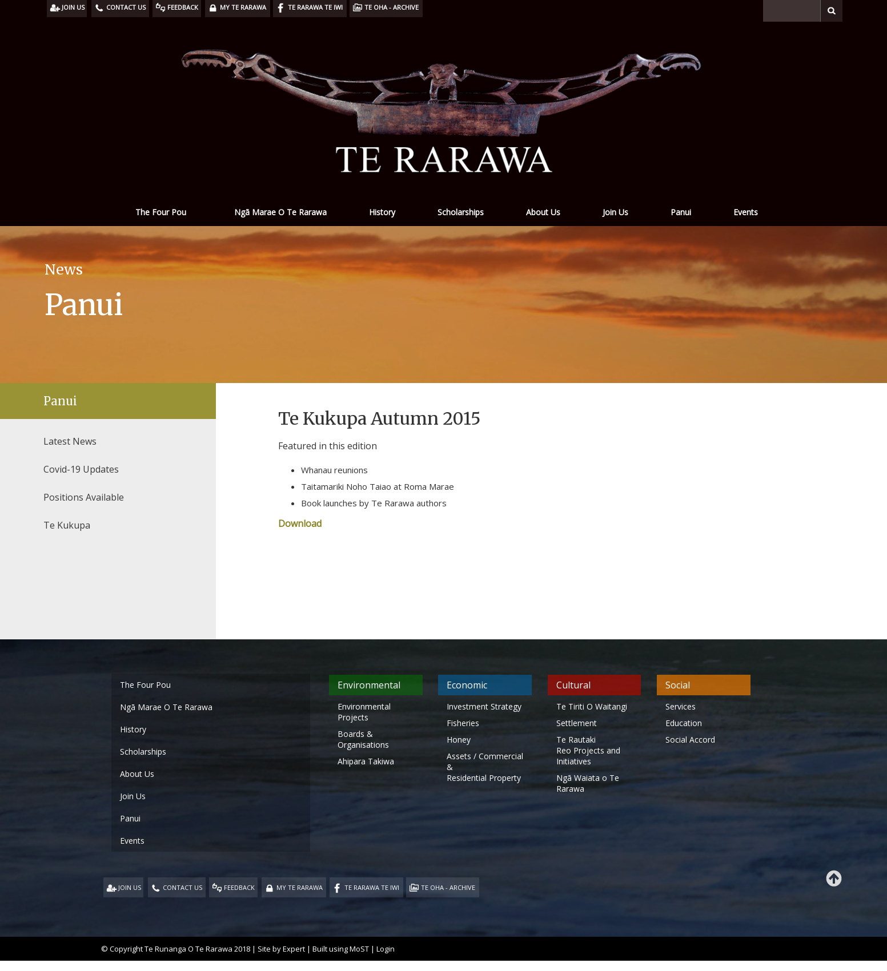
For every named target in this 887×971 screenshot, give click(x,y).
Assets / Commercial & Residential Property (485, 767)
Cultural (573, 685)
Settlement (576, 723)
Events (745, 212)
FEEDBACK (239, 887)
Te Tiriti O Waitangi (591, 706)
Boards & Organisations (363, 739)
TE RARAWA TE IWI (371, 887)
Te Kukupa (66, 525)
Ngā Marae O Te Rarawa (280, 212)
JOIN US (129, 887)
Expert (294, 949)
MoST (359, 949)
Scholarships (461, 212)
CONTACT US (182, 887)
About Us (543, 212)
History (382, 212)
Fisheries (463, 723)
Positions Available (83, 497)
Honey (459, 739)
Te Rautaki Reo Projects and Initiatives (588, 750)
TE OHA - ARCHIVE (448, 887)
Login (385, 949)
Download (300, 523)
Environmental (369, 685)
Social (677, 685)
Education (683, 723)
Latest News (70, 441)
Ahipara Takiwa (366, 761)
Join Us (615, 212)
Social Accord (690, 739)
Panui (681, 212)
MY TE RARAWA (299, 887)
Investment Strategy (484, 706)
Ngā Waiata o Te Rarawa (587, 783)
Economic (467, 685)
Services (680, 706)
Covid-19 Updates (81, 469)
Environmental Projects (364, 712)
